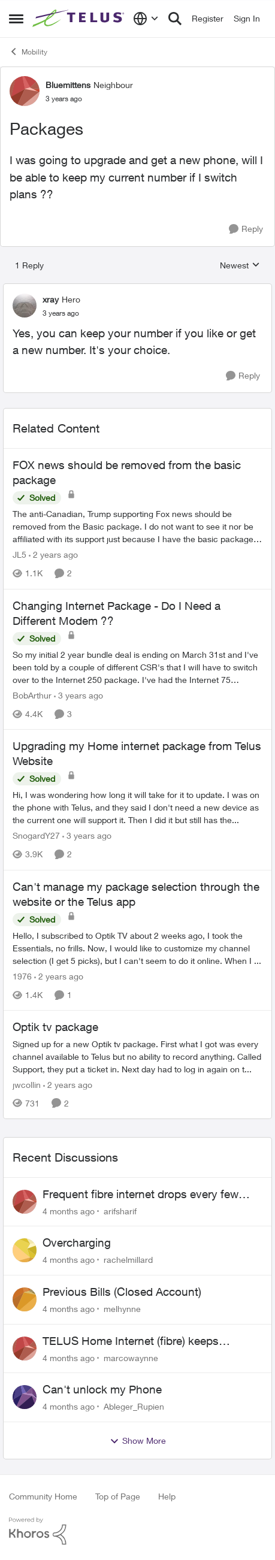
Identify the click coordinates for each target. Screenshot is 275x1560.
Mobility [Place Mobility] (28, 51)
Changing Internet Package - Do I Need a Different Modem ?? (116, 613)
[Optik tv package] (137, 1056)
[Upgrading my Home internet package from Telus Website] (137, 808)
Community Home (43, 1496)
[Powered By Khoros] (137, 1531)
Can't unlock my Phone (102, 1389)
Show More (138, 1440)
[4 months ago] (69, 1210)
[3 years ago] (78, 695)
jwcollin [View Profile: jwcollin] (27, 1085)
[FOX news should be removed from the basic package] (137, 527)
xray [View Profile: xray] (51, 299)
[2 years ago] (53, 555)
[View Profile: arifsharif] (25, 1202)
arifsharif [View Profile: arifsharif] (120, 1210)
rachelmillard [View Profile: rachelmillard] (128, 1259)
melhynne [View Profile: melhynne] (122, 1309)
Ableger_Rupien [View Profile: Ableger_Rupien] (134, 1406)
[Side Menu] (16, 19)
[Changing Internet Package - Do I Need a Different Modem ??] (137, 667)
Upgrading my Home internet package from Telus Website (137, 753)
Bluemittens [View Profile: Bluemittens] (68, 85)
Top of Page (117, 1496)
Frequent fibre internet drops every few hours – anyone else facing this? (140, 1194)
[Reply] (245, 229)
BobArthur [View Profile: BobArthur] (32, 695)
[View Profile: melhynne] (25, 1299)
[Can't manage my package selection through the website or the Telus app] (137, 948)
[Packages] (61, 313)
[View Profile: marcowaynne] (25, 1349)
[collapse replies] (137, 289)
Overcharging (77, 1242)
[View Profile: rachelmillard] (25, 1250)
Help (167, 1496)
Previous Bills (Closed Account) (122, 1291)
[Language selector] (146, 19)
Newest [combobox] (240, 265)
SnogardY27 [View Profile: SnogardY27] (36, 836)
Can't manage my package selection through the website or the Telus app (136, 894)
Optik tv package (55, 1026)
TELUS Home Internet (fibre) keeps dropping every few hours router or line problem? (140, 1341)
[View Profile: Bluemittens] (25, 91)
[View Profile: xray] (25, 306)
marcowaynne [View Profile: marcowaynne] (131, 1357)
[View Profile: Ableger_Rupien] (25, 1397)
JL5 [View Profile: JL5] (19, 555)
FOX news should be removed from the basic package (127, 472)
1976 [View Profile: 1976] (22, 976)
